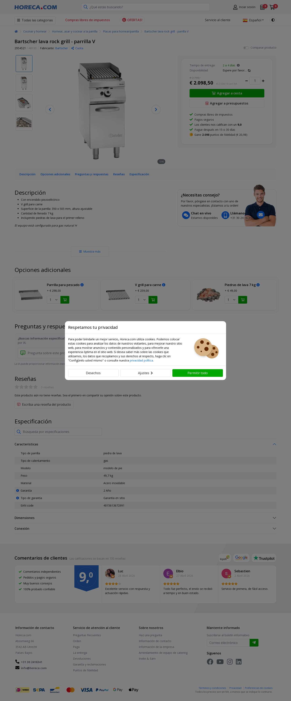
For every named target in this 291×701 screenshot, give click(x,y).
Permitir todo (198, 373)
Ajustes (145, 373)
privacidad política (141, 360)
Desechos (93, 373)
